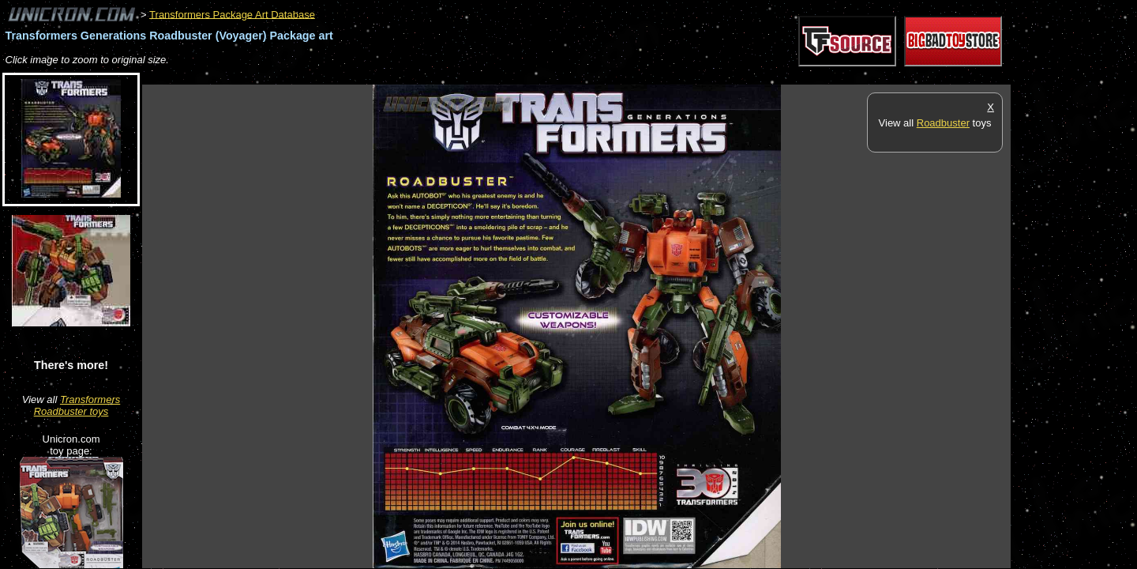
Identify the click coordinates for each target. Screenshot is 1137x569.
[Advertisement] (429, 76)
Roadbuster (943, 123)
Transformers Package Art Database (232, 14)
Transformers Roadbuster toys (77, 405)
